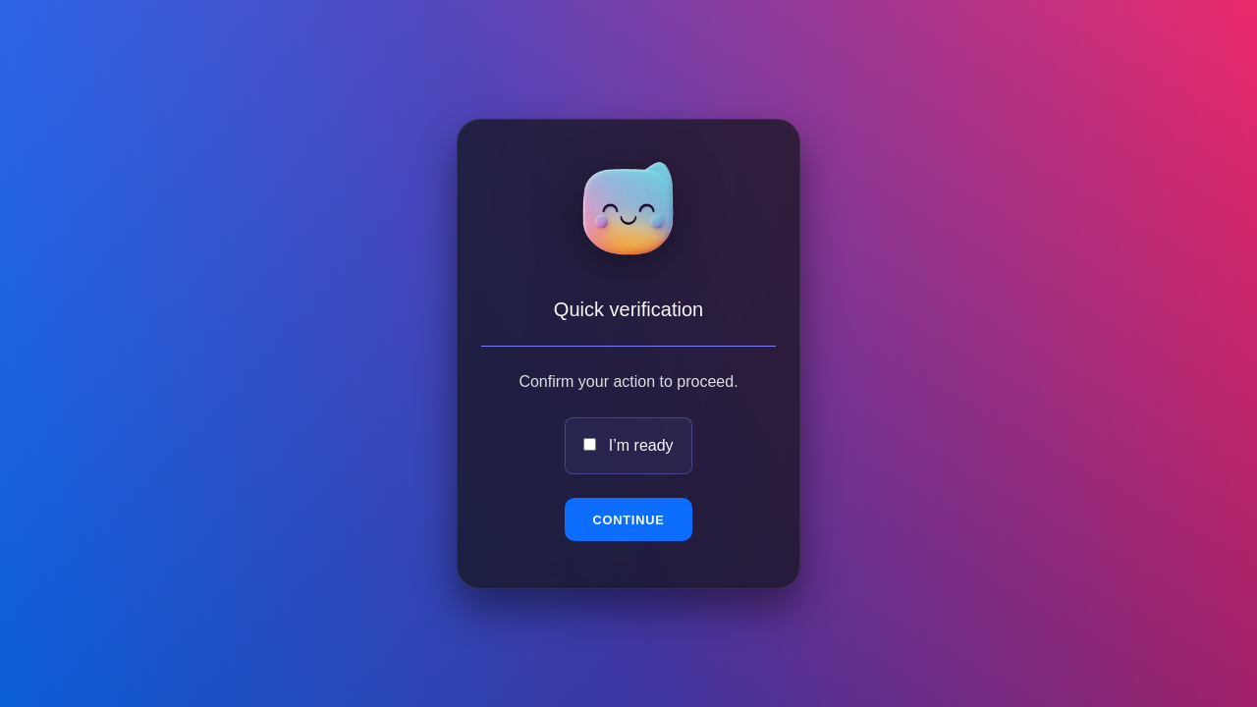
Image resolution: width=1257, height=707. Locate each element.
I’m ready (641, 445)
